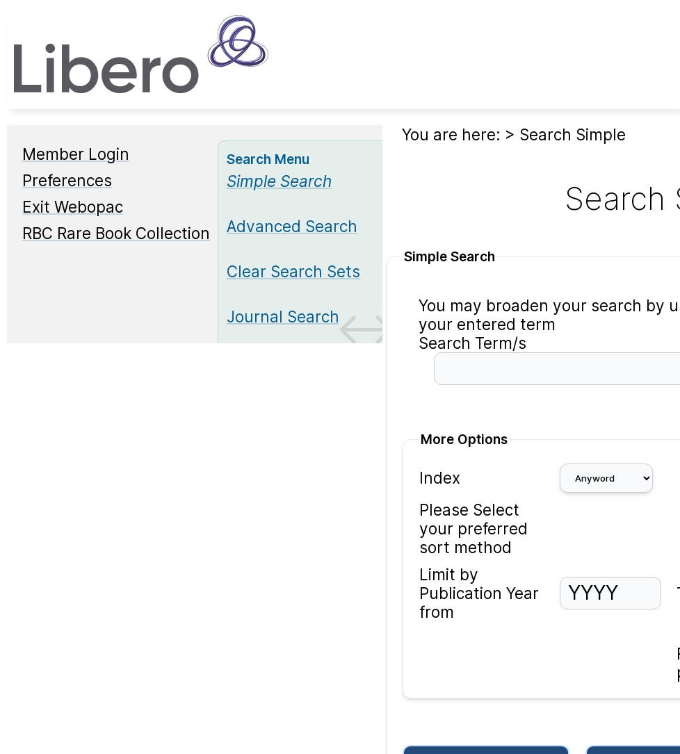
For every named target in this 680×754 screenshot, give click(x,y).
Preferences (67, 180)
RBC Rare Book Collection (116, 233)
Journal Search (283, 316)
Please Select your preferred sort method (473, 528)
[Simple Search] (279, 181)
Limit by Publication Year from (479, 593)
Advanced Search (292, 226)
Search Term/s (472, 343)
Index (439, 477)
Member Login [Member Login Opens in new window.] (75, 154)
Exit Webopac (72, 206)
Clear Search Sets (293, 271)
